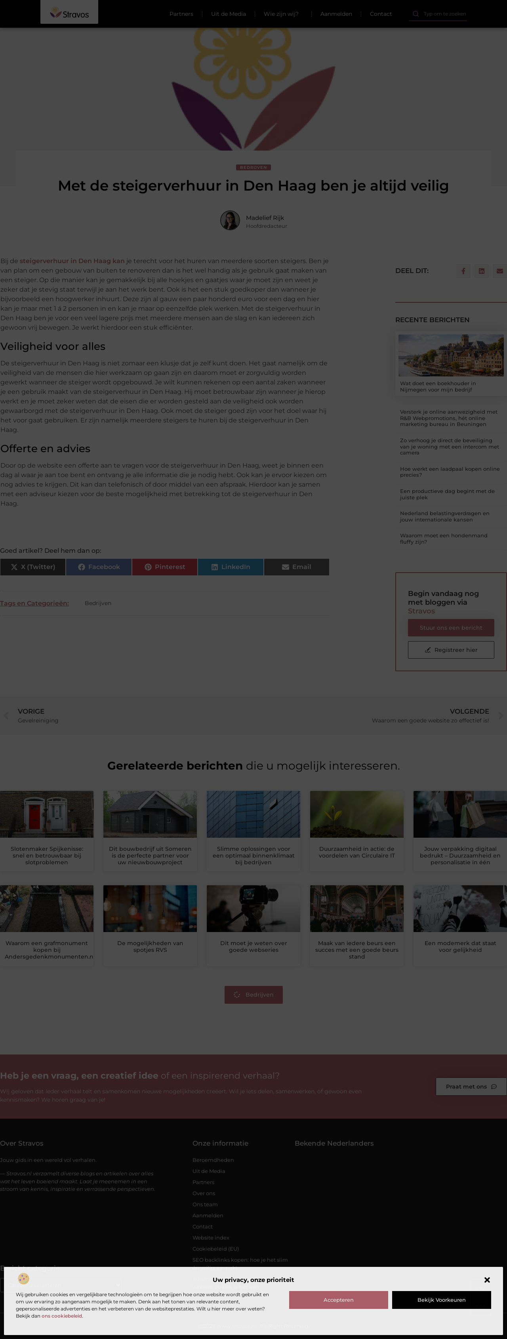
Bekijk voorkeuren (441, 1300)
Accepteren (339, 1300)
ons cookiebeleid (62, 1316)
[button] (487, 1280)
